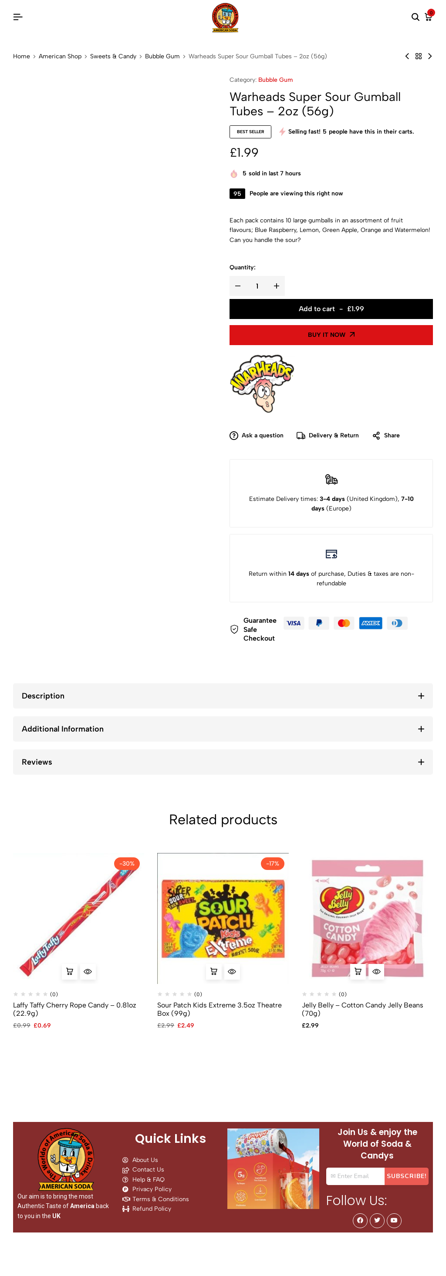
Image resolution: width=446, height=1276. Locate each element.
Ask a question (257, 435)
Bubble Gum (162, 57)
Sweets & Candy (113, 57)
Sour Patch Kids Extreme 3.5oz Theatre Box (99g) (219, 1009)
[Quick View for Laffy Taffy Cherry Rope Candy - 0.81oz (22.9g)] (88, 972)
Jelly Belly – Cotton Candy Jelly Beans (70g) (362, 1009)
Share (386, 435)
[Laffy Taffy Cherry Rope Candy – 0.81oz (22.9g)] (78, 918)
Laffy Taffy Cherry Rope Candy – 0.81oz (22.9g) (74, 1009)
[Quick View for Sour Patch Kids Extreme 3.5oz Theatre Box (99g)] (232, 972)
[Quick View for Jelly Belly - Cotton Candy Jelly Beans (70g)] (376, 972)
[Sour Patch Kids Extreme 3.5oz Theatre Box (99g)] (222, 918)
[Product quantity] (257, 286)
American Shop (60, 57)
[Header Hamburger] (18, 17)
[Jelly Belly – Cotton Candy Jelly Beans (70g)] (367, 918)
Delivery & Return (328, 435)
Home (21, 57)
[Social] (360, 1220)
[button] (70, 972)
